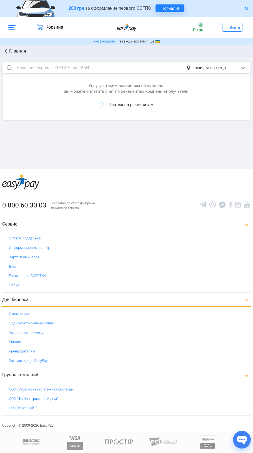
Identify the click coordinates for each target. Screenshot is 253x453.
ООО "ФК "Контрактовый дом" (33, 399)
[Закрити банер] (246, 8)
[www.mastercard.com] (31, 441)
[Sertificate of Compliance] (163, 441)
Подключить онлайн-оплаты (32, 323)
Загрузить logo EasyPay (28, 361)
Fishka (14, 285)
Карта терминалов (24, 257)
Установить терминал (27, 333)
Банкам (15, 342)
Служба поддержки (25, 238)
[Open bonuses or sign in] (198, 27)
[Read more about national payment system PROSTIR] (119, 441)
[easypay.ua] (126, 27)
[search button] (9, 67)
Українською (104, 41)
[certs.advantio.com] (207, 441)
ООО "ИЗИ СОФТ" (23, 408)
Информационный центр (29, 248)
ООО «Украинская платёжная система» (41, 389)
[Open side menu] (12, 27)
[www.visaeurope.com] (75, 441)
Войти (235, 27)
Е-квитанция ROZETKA (27, 276)
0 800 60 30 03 (24, 205)
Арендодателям (22, 351)
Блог (13, 266)
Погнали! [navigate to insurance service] (170, 8)
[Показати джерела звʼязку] (242, 440)
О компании (19, 314)
